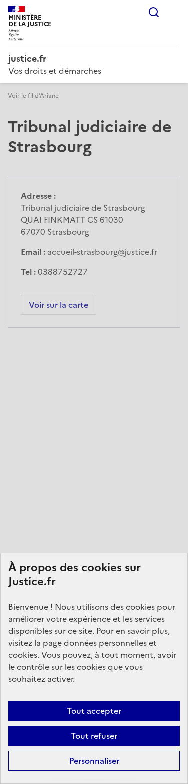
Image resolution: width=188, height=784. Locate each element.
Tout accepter (94, 711)
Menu (174, 12)
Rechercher (154, 12)
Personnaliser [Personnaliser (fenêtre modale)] (94, 761)
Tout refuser (94, 736)
